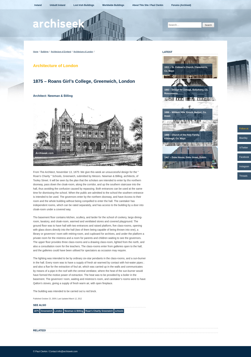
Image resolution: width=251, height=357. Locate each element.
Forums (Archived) (181, 5)
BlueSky (243, 138)
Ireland (38, 5)
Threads (243, 176)
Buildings (45, 51)
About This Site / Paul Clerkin (147, 5)
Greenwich (46, 311)
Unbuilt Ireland (57, 5)
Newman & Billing (74, 311)
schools (119, 311)
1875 (36, 311)
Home (35, 51)
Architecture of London (83, 51)
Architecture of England (61, 51)
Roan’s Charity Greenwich (99, 311)
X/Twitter (243, 147)
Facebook (244, 157)
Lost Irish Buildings (83, 5)
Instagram (244, 166)
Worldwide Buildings (113, 5)
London (58, 311)
